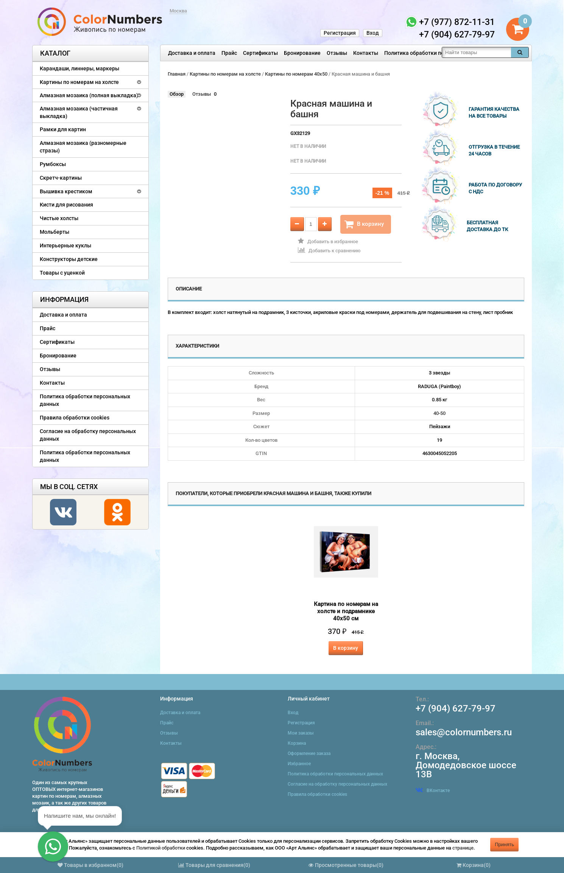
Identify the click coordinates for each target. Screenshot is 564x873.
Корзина (297, 743)
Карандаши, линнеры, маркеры (79, 68)
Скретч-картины (61, 178)
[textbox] (476, 52)
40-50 (439, 413)
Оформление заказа (309, 753)
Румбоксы (53, 164)
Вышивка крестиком (66, 191)
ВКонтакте (433, 790)
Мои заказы (301, 733)
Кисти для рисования (66, 205)
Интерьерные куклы (65, 245)
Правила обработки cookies (74, 418)
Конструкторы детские (69, 259)
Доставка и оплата (191, 53)
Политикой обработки (160, 848)
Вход (372, 33)
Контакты (365, 53)
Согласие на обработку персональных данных (88, 435)
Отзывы (337, 53)
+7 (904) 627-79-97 (455, 708)
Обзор (177, 94)
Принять (504, 844)
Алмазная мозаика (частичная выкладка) (79, 112)
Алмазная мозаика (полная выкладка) (89, 95)
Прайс (229, 53)
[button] (53, 846)
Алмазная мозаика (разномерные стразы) (83, 147)
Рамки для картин (63, 129)
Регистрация (340, 33)
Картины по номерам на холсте (79, 82)
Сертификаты (260, 53)
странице (463, 848)
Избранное (299, 763)
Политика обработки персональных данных (439, 53)
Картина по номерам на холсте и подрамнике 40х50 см (346, 611)
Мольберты (54, 232)
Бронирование (302, 53)
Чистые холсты (59, 218)
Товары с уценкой (62, 273)
